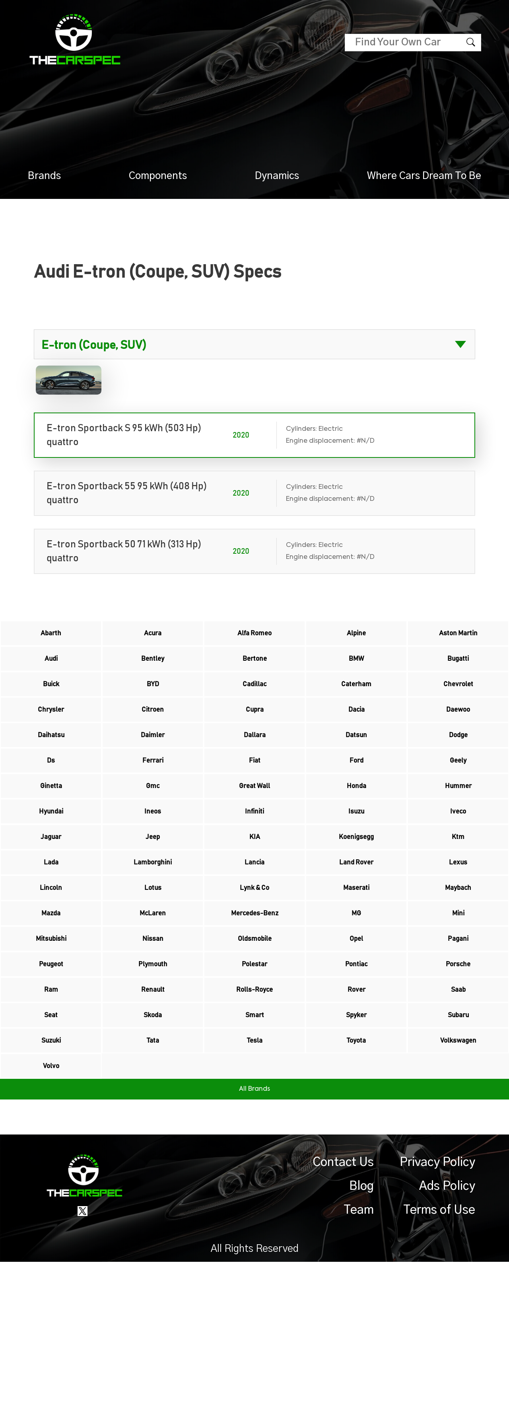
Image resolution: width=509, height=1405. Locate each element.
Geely (458, 804)
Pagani (458, 1038)
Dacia (356, 737)
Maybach (458, 971)
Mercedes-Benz (254, 1005)
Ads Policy (447, 1329)
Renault (153, 1105)
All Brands (254, 1232)
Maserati (356, 971)
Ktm (458, 905)
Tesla (254, 1172)
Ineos (153, 871)
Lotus (153, 971)
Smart (254, 1138)
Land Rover (356, 938)
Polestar (254, 1072)
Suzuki (51, 1172)
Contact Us (343, 1306)
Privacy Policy (437, 1306)
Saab (458, 1105)
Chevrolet (458, 704)
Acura (152, 637)
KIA (254, 905)
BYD (153, 704)
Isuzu (356, 871)
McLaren (153, 1005)
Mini (458, 1005)
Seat (51, 1138)
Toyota (356, 1172)
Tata (152, 1172)
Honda (356, 838)
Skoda (153, 1138)
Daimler (152, 771)
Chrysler (50, 737)
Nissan (153, 1038)
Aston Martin (458, 637)
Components (158, 176)
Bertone (254, 671)
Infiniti (254, 871)
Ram (51, 1105)
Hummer (458, 838)
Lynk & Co (255, 971)
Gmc (153, 838)
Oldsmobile (255, 1038)
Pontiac (356, 1072)
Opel (356, 1038)
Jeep (152, 905)
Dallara (254, 771)
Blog (361, 1329)
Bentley (153, 671)
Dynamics (277, 176)
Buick (51, 704)
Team (359, 1353)
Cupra (254, 737)
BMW (356, 671)
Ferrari (153, 804)
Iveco (458, 871)
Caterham (356, 704)
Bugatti (458, 671)
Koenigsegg (356, 905)
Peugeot (51, 1072)
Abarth (51, 637)
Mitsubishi (51, 1038)
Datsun (356, 771)
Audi (51, 671)
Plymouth (153, 1072)
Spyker (356, 1138)
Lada (51, 938)
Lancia (254, 938)
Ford (356, 804)
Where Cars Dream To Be (424, 176)
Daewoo (458, 737)
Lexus (458, 938)
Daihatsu (51, 771)
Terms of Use (439, 1353)
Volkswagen (458, 1172)
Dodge (458, 771)
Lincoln (51, 971)
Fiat (254, 804)
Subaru (458, 1138)
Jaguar (51, 905)
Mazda (51, 1005)
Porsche (458, 1072)
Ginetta (51, 838)
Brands (44, 176)
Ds (51, 804)
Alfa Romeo (254, 637)
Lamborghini (152, 938)
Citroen (153, 737)
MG (356, 1005)
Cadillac (254, 704)
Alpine (356, 637)
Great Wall (254, 838)
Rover (356, 1105)
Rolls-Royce (255, 1105)
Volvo (51, 1205)
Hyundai (51, 871)
